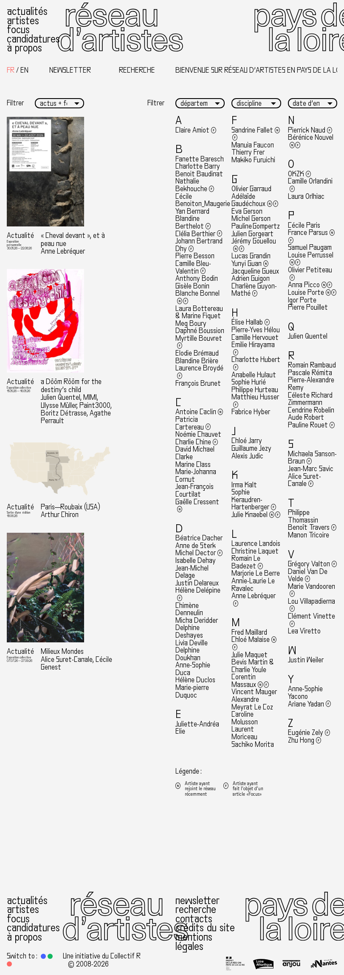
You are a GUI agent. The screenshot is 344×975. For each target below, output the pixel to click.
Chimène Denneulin (189, 609)
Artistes (23, 20)
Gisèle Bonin (192, 286)
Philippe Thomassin (303, 516)
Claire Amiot (195, 130)
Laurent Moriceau (244, 733)
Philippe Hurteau (254, 390)
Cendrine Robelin (311, 410)
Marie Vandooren (311, 590)
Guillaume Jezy (251, 448)
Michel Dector (199, 553)
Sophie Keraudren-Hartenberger (253, 499)
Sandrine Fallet (255, 134)
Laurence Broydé (199, 372)
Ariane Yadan (309, 704)
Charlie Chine (196, 442)
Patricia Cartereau (193, 423)
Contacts (193, 919)
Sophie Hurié (248, 382)
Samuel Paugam (310, 247)
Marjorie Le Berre (255, 573)
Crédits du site (205, 927)
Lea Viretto (304, 631)
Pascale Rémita (310, 373)
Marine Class (193, 465)
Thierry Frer (248, 152)
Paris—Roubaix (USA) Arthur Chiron (70, 511)
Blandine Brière (196, 361)
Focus (18, 29)
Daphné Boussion (199, 331)
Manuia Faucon (252, 145)
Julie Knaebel (255, 515)
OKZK (299, 174)
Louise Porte (312, 292)
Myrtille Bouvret (198, 342)
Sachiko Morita (252, 744)
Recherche (195, 909)
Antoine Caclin (199, 412)
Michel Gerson (251, 219)
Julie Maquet (249, 655)
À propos (24, 48)
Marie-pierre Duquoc (192, 691)
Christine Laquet (255, 551)
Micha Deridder (196, 620)
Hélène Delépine (197, 594)
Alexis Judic (247, 456)
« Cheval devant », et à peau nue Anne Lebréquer (73, 243)
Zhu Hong (304, 740)
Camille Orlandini (310, 185)
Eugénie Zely (309, 733)
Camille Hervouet (255, 337)
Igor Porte (302, 300)
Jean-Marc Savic (310, 469)
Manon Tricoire (308, 535)
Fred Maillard (249, 632)
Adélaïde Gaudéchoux (254, 200)
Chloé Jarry (246, 441)
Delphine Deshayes (189, 631)
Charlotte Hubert (255, 363)
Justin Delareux (197, 583)
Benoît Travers (312, 527)
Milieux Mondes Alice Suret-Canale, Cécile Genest (76, 659)
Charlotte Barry (197, 166)
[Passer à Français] (10, 70)
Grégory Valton (312, 564)
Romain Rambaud (312, 365)
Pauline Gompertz (255, 226)
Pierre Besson (194, 256)
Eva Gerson (246, 211)
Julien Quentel (307, 336)
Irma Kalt (244, 485)
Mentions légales (193, 941)
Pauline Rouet (311, 425)
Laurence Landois (255, 544)
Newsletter (197, 900)
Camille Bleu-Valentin (193, 267)
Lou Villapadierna (311, 605)
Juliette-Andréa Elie (197, 728)
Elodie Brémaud (197, 353)
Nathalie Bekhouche (194, 185)
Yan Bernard (192, 211)
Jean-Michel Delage (192, 572)
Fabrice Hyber (250, 412)
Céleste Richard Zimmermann (310, 399)
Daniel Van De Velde (307, 575)
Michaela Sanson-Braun (312, 458)
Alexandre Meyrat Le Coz (252, 703)
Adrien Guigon (250, 278)
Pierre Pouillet (308, 307)
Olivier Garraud (251, 189)
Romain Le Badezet (247, 562)
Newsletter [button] (70, 70)
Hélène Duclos (195, 680)
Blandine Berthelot (193, 222)
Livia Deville (191, 643)
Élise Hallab (250, 322)
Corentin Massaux (250, 681)
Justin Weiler (306, 660)
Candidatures (33, 39)
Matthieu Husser (255, 401)
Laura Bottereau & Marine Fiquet (199, 312)
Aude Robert (306, 417)
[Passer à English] (24, 70)
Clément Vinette (311, 620)
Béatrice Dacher (199, 538)
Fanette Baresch (199, 159)
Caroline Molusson (244, 718)
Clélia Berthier (198, 234)
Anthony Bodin (196, 278)
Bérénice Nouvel (310, 141)
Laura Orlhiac (306, 196)
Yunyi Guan (249, 264)
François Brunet (198, 383)
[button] (43, 956)
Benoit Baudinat (199, 174)
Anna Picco (310, 285)
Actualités (27, 11)
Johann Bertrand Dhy (199, 245)
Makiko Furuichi (253, 160)
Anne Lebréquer (253, 600)
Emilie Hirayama (253, 348)
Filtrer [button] (15, 103)
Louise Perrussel (310, 259)
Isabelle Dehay (195, 561)
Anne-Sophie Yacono (305, 693)
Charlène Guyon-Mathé (254, 290)
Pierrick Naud (310, 130)
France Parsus (311, 236)
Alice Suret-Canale (304, 480)
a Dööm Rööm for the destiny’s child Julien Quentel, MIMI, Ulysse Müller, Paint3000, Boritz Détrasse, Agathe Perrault (76, 401)
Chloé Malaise (253, 643)
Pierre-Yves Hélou (255, 330)
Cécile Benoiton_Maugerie (202, 200)
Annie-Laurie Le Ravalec (253, 585)
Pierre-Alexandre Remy (311, 384)
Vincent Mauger (254, 692)
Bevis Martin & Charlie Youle (252, 666)
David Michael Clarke (194, 453)
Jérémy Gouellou (253, 245)
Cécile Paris (304, 225)
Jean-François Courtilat (194, 490)
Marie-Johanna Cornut (195, 475)
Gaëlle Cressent (197, 506)
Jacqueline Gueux (255, 271)
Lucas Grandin (251, 256)
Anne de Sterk (195, 546)
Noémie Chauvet (198, 434)
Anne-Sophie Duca (192, 669)
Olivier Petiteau (310, 274)
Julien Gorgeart (252, 234)
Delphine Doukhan (187, 654)
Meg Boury (190, 323)
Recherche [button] (137, 70)
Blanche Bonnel (197, 297)
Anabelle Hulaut (253, 375)
